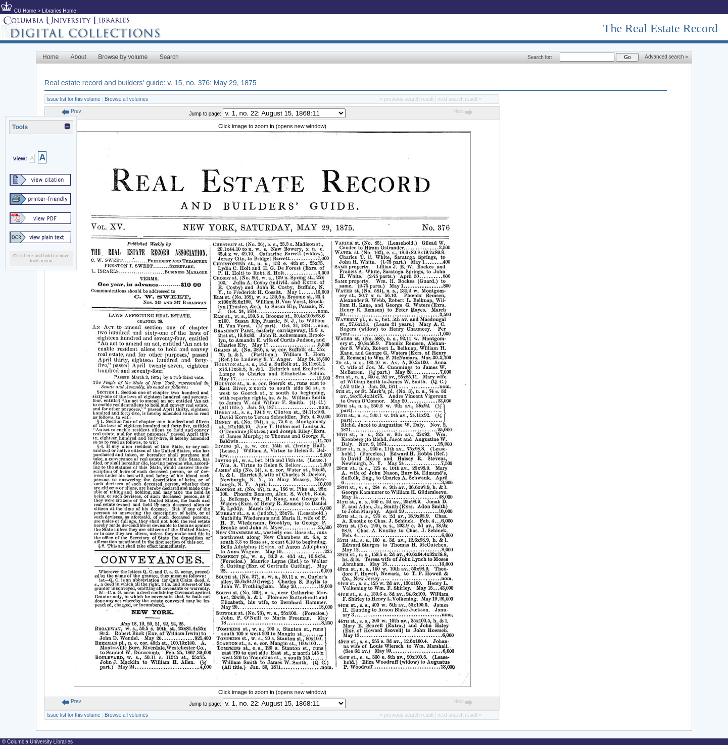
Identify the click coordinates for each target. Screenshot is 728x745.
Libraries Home (59, 11)
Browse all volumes (126, 99)
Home (50, 57)
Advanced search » (666, 57)
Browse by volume (123, 57)
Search (169, 57)
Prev (71, 111)
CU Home (25, 11)
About (78, 57)
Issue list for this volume (73, 99)
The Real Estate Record (660, 28)
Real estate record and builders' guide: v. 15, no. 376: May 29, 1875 (150, 83)
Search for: (539, 57)
